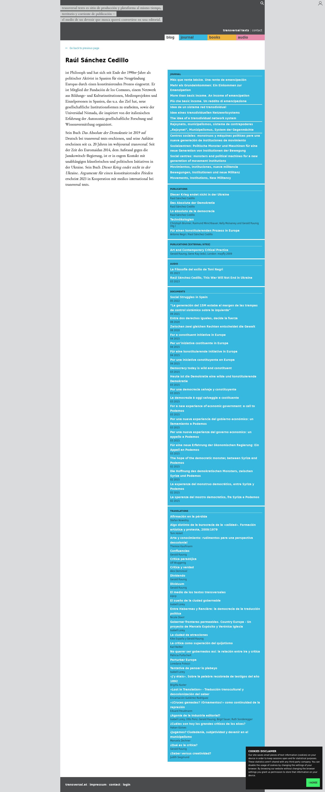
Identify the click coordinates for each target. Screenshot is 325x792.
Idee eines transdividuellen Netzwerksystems (205, 112)
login (126, 784)
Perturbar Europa (183, 659)
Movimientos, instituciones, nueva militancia (204, 166)
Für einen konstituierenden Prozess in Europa (205, 230)
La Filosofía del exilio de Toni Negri (196, 269)
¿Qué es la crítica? (183, 745)
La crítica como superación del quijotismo (201, 643)
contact (257, 30)
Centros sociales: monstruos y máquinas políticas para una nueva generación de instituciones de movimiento (215, 138)
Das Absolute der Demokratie (192, 202)
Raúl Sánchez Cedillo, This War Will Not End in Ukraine (211, 277)
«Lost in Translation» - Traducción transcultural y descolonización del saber (207, 691)
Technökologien (182, 219)
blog (170, 37)
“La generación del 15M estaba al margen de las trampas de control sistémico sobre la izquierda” (214, 307)
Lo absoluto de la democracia (192, 211)
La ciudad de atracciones (189, 634)
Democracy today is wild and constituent (201, 368)
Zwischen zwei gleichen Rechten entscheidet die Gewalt (212, 326)
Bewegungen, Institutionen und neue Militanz (205, 172)
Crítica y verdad (182, 567)
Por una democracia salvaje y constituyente (203, 389)
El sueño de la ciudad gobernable (195, 600)
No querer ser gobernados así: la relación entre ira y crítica (215, 651)
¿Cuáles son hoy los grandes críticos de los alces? (207, 723)
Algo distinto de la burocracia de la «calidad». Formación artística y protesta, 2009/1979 (213, 527)
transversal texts (236, 30)
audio (243, 37)
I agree (313, 782)
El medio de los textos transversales (198, 592)
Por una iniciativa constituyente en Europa (202, 359)
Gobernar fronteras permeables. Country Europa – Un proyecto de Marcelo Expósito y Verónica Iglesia (210, 624)
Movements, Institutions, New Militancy (200, 178)
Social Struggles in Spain (189, 297)
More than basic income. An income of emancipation (209, 95)
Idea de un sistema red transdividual (198, 107)
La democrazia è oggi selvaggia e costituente (204, 397)
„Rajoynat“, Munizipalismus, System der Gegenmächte (212, 129)
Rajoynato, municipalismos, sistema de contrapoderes (211, 124)
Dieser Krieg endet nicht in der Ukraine (199, 194)
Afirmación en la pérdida (188, 516)
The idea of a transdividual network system (203, 118)
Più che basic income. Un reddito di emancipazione (208, 101)
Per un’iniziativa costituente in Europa (199, 343)
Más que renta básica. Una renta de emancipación (208, 79)
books (214, 37)
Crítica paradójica (183, 559)
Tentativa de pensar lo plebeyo (193, 668)
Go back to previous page (84, 48)
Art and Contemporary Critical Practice (199, 250)
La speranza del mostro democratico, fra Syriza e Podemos (214, 497)
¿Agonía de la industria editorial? (195, 715)
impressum (98, 784)
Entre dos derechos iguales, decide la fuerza (204, 318)
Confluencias (180, 550)
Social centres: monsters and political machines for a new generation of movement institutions (214, 158)
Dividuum (177, 584)
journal (187, 37)
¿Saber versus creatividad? (190, 753)
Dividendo (177, 575)
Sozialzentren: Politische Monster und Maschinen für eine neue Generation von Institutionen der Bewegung (213, 148)
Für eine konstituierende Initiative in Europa (203, 351)
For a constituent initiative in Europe (198, 334)
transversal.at (76, 784)
